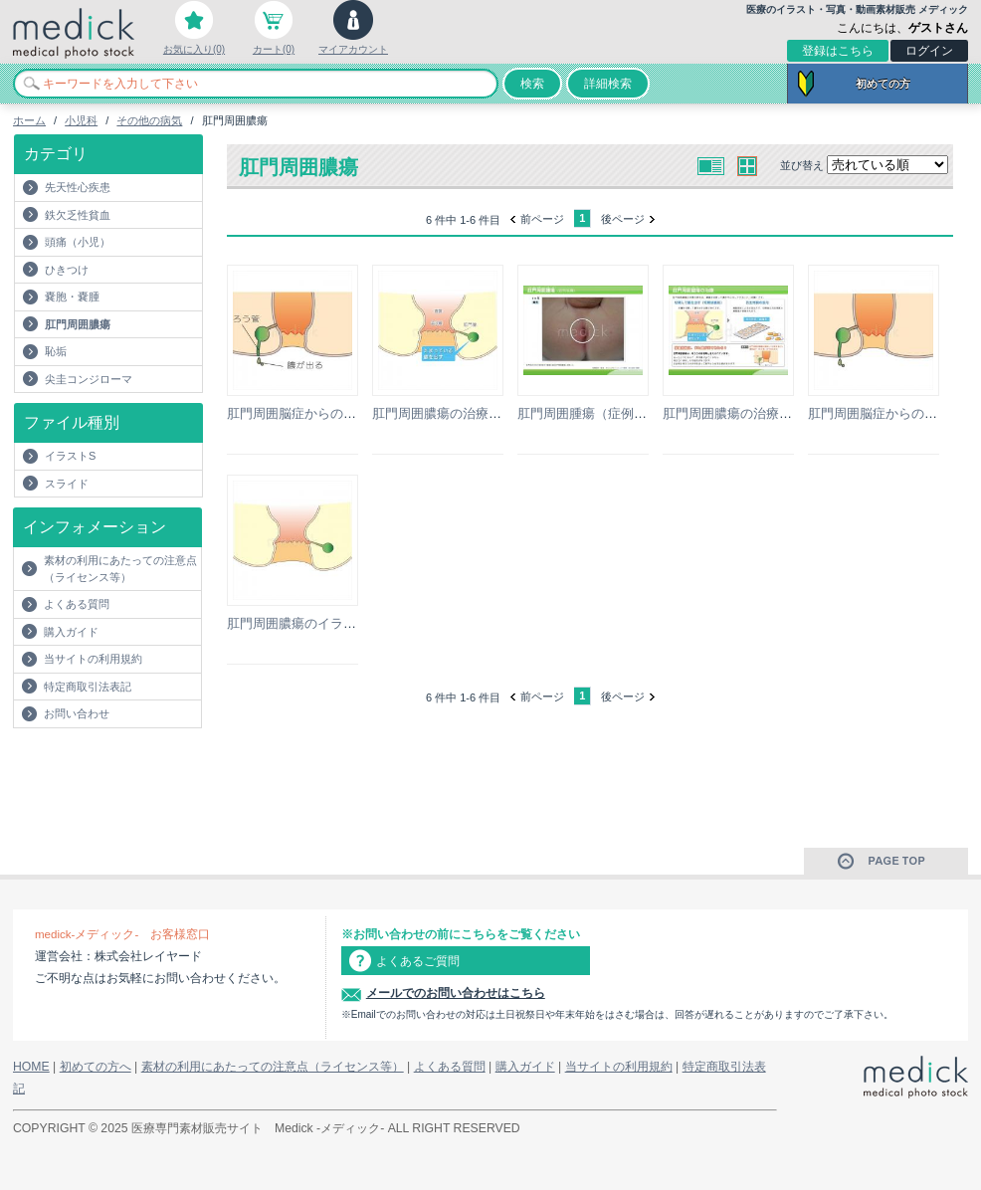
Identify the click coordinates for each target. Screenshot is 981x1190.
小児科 (81, 120)
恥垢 (56, 351)
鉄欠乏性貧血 (77, 215)
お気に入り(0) (194, 49)
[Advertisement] (129, 768)
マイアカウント (353, 49)
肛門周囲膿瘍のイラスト (298, 623)
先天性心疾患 (77, 187)
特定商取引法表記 (87, 687)
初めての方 (883, 84)
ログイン (929, 51)
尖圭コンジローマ (88, 379)
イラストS (70, 456)
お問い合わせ (76, 713)
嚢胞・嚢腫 (72, 296)
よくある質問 (76, 604)
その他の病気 (149, 120)
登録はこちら (838, 51)
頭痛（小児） (77, 242)
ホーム (29, 120)
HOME (31, 1067)
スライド (67, 484)
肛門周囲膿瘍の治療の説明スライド (766, 413)
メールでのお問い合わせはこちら (455, 993)
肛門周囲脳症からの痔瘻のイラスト (330, 413)
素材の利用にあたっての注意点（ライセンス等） (120, 568)
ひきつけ (67, 270)
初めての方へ (95, 1067)
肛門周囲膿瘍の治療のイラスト (462, 413)
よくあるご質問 (418, 961)
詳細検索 (608, 84)
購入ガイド (71, 632)
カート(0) (273, 49)
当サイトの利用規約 (93, 659)
